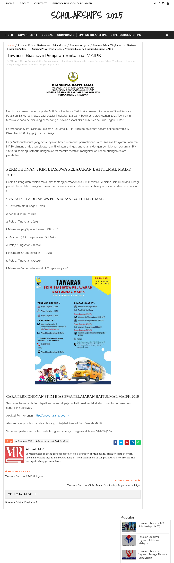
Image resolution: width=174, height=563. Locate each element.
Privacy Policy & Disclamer (72, 3)
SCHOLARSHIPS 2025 (87, 14)
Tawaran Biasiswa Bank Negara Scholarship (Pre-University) (153, 169)
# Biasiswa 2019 (23, 464)
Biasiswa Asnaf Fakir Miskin (51, 45)
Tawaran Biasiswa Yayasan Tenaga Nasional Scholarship (153, 81)
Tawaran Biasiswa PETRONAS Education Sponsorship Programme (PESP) (153, 97)
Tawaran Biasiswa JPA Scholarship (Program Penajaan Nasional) (151, 113)
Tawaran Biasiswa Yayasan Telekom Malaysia (148, 67)
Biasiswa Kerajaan (79, 45)
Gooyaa (59, 557)
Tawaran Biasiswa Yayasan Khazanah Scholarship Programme (152, 184)
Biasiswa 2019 (25, 45)
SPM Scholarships (93, 34)
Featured (158, 197)
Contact (40, 3)
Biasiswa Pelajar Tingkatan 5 (73, 49)
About (24, 3)
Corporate (65, 34)
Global (47, 34)
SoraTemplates (26, 557)
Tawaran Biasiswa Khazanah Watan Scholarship (148, 155)
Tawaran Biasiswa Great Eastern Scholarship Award (152, 127)
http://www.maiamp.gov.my (53, 437)
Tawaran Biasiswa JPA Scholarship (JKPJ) (151, 52)
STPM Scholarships (126, 34)
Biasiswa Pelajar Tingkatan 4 (38, 49)
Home (10, 3)
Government (28, 34)
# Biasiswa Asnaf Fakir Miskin (52, 464)
